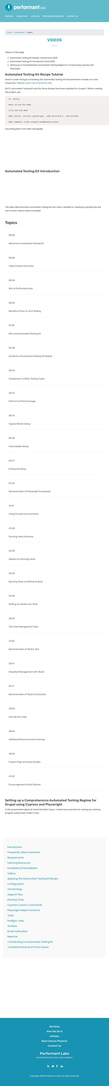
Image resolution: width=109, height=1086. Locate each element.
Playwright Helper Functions (23, 910)
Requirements (15, 857)
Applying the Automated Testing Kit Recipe (32, 878)
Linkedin (63, 1066)
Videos (11, 873)
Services (9, 16)
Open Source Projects (53, 16)
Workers (12, 926)
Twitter (54, 1066)
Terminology (14, 889)
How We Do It (22, 16)
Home (9, 32)
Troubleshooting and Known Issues (28, 947)
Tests (10, 915)
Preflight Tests (15, 920)
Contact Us (72, 16)
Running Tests (15, 899)
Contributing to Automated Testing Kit (30, 941)
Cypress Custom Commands (24, 905)
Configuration (15, 884)
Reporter (12, 936)
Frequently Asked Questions (23, 852)
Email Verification (17, 931)
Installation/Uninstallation (22, 868)
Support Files (14, 894)
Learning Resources (18, 862)
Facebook (59, 1066)
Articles (35, 16)
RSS (50, 1066)
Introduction (14, 847)
